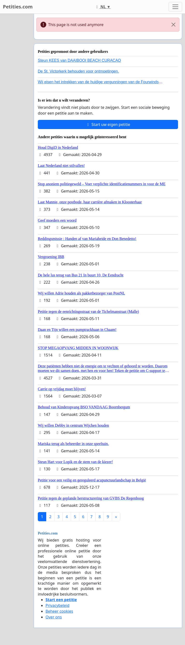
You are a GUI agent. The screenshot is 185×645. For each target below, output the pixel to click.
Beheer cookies (59, 611)
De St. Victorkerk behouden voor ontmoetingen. (78, 71)
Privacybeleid (57, 605)
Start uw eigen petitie (108, 124)
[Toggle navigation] (175, 7)
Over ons (54, 617)
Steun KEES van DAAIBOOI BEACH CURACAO (79, 60)
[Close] (173, 24)
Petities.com (18, 6)
